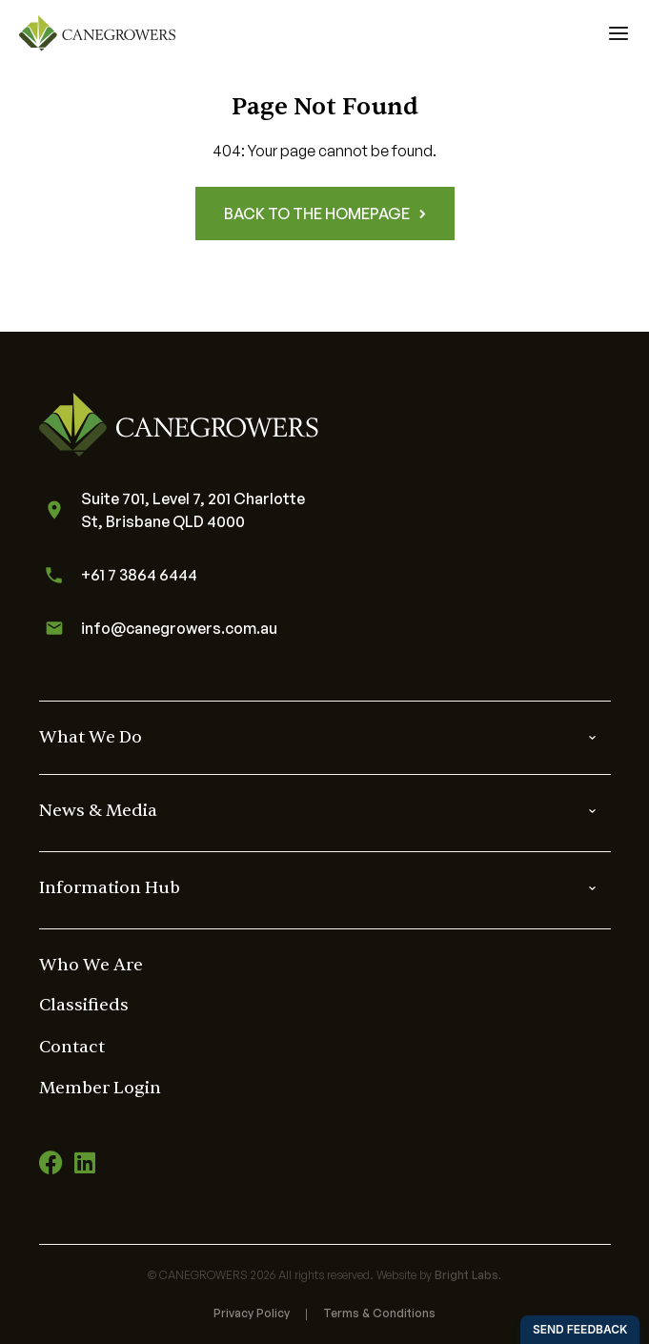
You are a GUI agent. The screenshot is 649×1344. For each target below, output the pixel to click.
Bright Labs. (468, 1275)
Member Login (100, 1088)
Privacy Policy (251, 1313)
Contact (72, 1047)
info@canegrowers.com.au (158, 628)
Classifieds (84, 1005)
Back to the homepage (325, 213)
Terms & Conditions (379, 1313)
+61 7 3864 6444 (118, 575)
